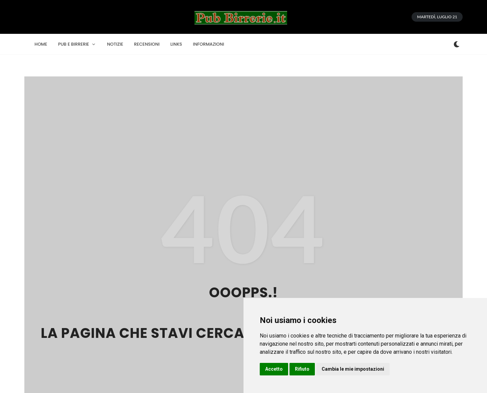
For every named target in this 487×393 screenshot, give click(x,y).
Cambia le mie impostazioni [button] (353, 369)
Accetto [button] (274, 369)
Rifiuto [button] (302, 369)
